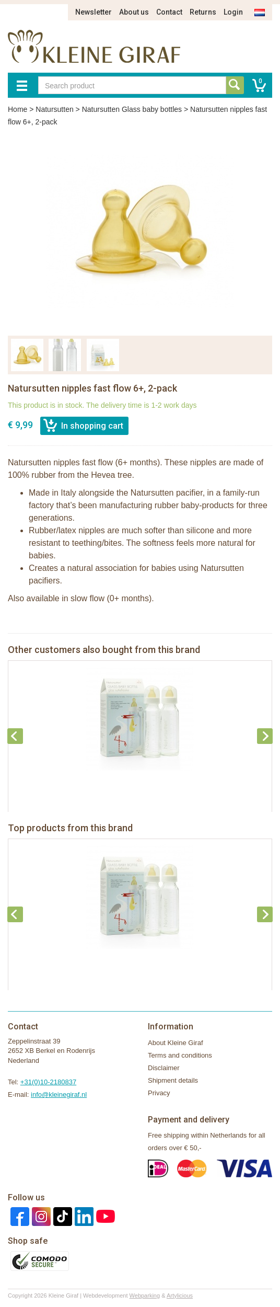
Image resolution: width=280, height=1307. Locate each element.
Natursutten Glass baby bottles (132, 109)
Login (233, 12)
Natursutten (54, 109)
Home (17, 109)
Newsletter (93, 12)
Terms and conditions (180, 1055)
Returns (203, 12)
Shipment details (173, 1080)
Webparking (145, 1295)
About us (134, 12)
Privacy (159, 1093)
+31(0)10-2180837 (48, 1082)
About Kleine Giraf (175, 1043)
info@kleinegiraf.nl (59, 1094)
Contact (169, 12)
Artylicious (180, 1295)
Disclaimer (164, 1068)
